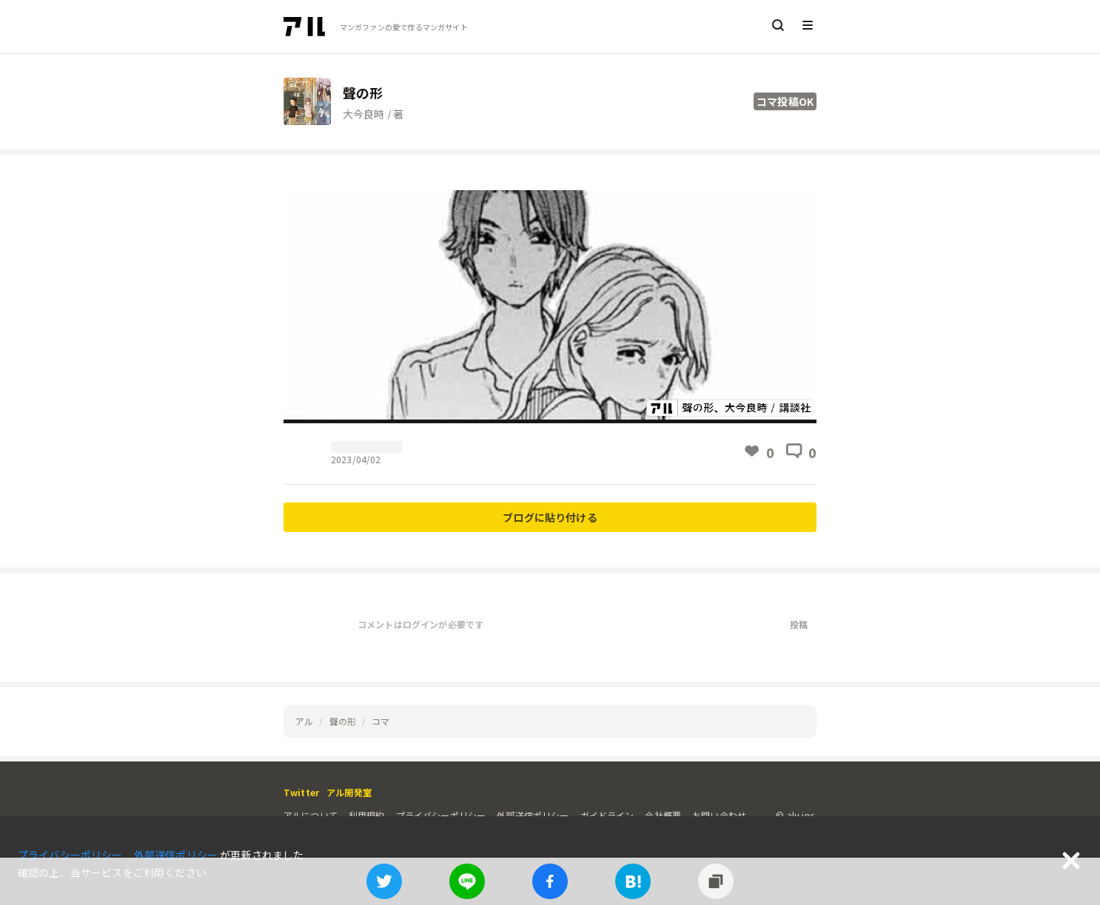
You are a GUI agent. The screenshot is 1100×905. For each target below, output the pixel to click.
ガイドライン (607, 815)
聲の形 (342, 721)
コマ (380, 721)
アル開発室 (349, 792)
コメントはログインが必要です (420, 624)
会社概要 (663, 815)
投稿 (799, 624)
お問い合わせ (719, 815)
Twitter (301, 792)
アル (304, 721)
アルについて (311, 815)
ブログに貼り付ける (550, 517)
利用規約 (367, 815)
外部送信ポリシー (533, 815)
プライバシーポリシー (441, 815)
